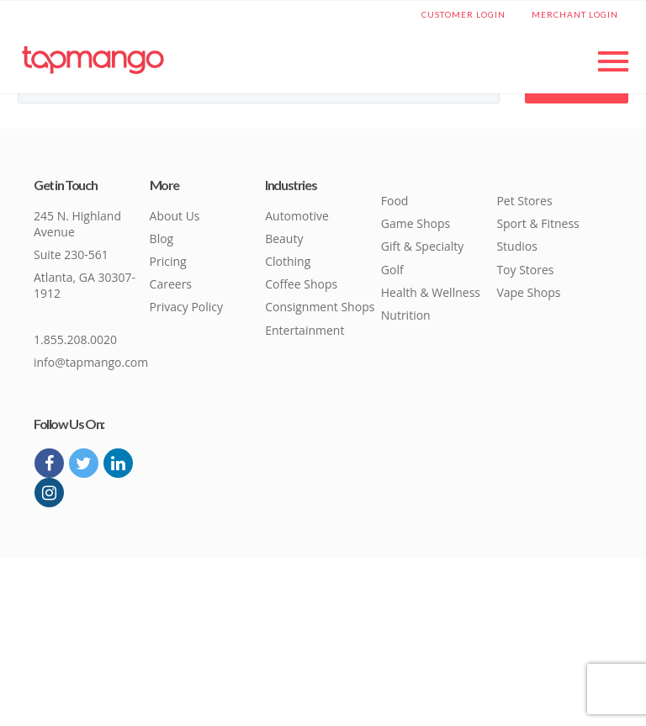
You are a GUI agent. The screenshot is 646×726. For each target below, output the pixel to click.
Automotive (297, 216)
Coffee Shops (301, 284)
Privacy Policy (186, 307)
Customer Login (463, 14)
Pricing (168, 261)
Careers (171, 284)
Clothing (287, 261)
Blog (162, 238)
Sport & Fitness (537, 223)
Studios (516, 246)
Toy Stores (524, 270)
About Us (175, 216)
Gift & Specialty (422, 246)
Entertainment (304, 330)
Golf (392, 270)
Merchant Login (575, 14)
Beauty (284, 238)
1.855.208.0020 (75, 339)
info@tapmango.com (91, 362)
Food (395, 201)
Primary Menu (613, 61)
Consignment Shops (319, 307)
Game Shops (415, 223)
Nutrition (406, 315)
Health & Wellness (430, 292)
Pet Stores (524, 201)
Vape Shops (528, 292)
